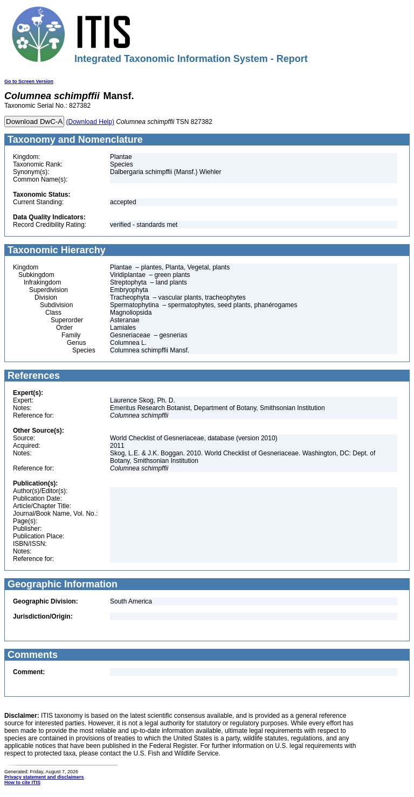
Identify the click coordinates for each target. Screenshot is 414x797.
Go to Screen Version (28, 81)
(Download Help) (90, 122)
